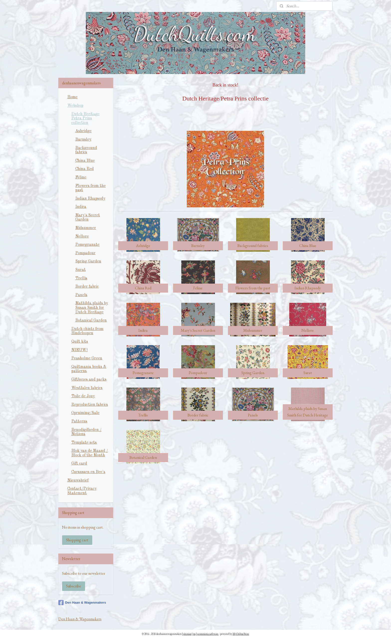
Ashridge (83, 131)
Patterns (79, 421)
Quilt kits (79, 342)
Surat (80, 270)
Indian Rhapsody (90, 199)
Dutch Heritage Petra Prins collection (85, 118)
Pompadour (85, 253)
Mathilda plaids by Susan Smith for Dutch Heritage (91, 307)
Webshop (75, 106)
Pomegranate (87, 245)
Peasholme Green (86, 358)
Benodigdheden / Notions (86, 432)
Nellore (82, 237)
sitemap (187, 634)
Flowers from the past (90, 188)
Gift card (79, 464)
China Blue (85, 161)
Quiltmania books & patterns (88, 369)
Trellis (81, 278)
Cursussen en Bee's (88, 472)
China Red (84, 169)
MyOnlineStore (241, 634)
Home (72, 97)
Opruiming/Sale (85, 413)
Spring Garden (88, 261)
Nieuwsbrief (78, 480)
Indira (80, 207)
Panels (81, 295)
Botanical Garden (91, 320)
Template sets (84, 443)
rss (194, 634)
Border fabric (87, 287)
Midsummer (85, 228)
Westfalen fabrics (86, 388)
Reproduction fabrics (89, 405)
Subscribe (73, 586)
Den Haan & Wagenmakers (82, 603)
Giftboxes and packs (88, 380)
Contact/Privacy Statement (82, 491)
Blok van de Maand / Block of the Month (89, 453)
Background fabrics (86, 150)
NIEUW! (79, 350)
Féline (80, 177)
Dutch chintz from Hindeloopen (87, 331)
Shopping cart (77, 540)
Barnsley (83, 140)
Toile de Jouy (83, 396)
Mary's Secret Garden (87, 217)
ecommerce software (207, 634)
